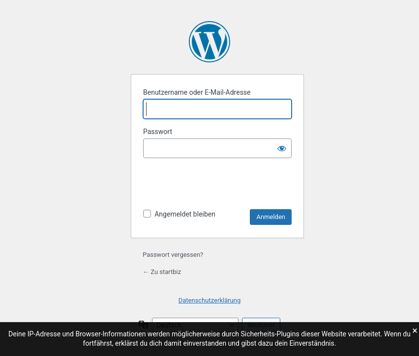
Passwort (157, 132)
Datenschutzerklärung (210, 300)
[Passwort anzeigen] (282, 148)
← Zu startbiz (162, 271)
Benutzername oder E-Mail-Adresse (197, 92)
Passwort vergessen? (173, 254)
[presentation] (218, 185)
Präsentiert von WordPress (209, 41)
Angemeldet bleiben (184, 214)
